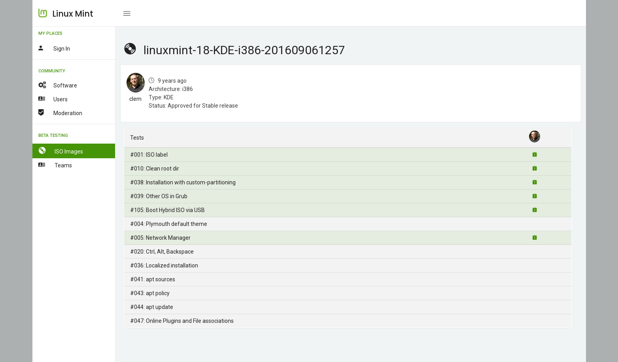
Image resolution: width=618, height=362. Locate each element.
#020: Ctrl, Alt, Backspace (162, 251)
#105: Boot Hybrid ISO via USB (167, 210)
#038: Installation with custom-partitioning (183, 182)
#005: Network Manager (160, 238)
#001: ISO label (149, 155)
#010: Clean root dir (154, 168)
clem (135, 99)
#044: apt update (151, 307)
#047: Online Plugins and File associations (182, 321)
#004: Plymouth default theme (168, 224)
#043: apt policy (150, 293)
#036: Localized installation (164, 265)
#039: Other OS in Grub (158, 196)
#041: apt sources (152, 279)
